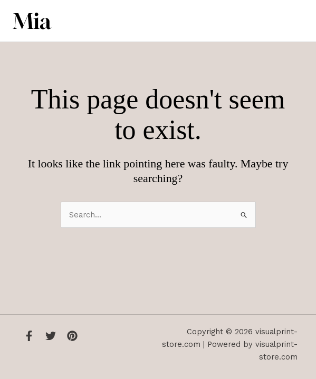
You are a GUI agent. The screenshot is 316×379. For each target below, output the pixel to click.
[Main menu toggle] (292, 21)
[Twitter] (50, 335)
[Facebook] (29, 335)
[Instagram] (72, 335)
